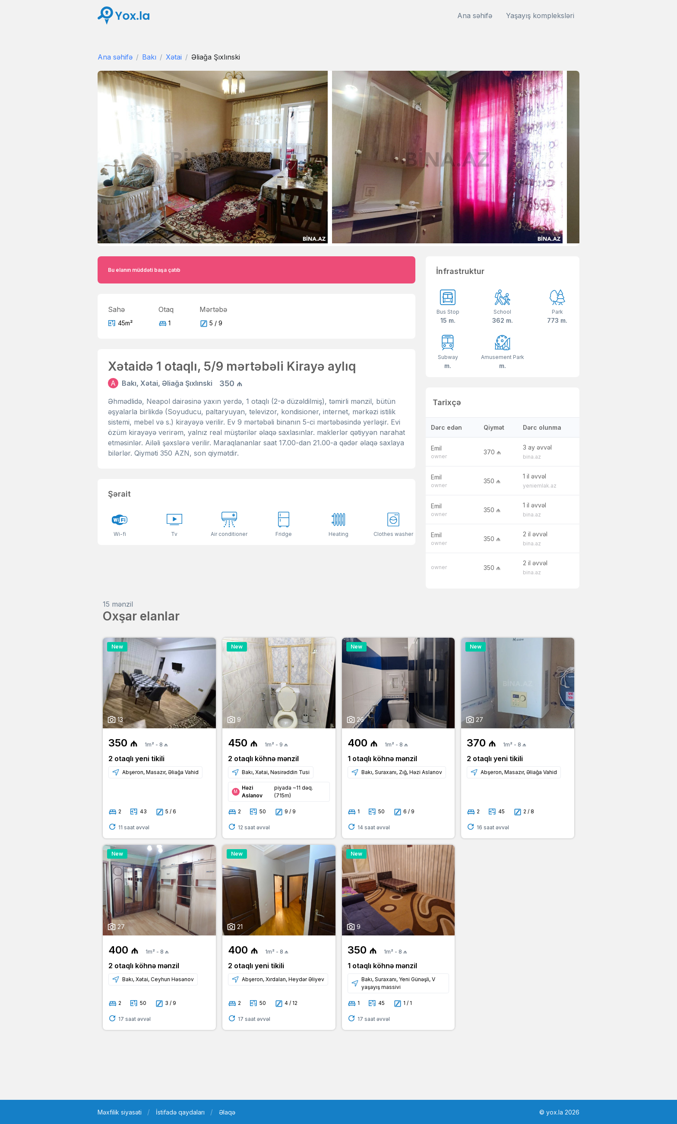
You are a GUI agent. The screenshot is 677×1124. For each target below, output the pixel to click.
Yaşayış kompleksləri (540, 15)
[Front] (123, 15)
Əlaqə (227, 1112)
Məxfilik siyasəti (120, 1112)
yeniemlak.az (540, 485)
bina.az (532, 456)
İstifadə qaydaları (180, 1112)
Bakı (149, 57)
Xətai (174, 57)
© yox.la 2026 (559, 1112)
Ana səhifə (474, 15)
